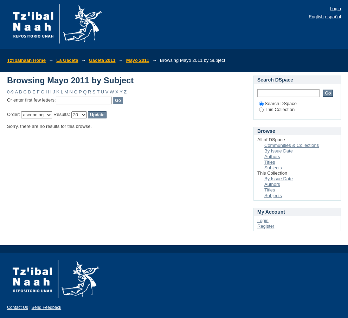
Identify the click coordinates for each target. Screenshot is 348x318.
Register (265, 226)
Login (335, 8)
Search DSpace (278, 103)
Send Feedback (47, 307)
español (333, 16)
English (316, 16)
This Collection (277, 109)
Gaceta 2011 (102, 60)
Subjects (273, 167)
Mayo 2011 (137, 60)
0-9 (10, 92)
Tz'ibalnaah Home (26, 60)
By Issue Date (278, 151)
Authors (272, 156)
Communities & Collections (291, 145)
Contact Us (17, 307)
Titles (269, 162)
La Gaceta (67, 60)
